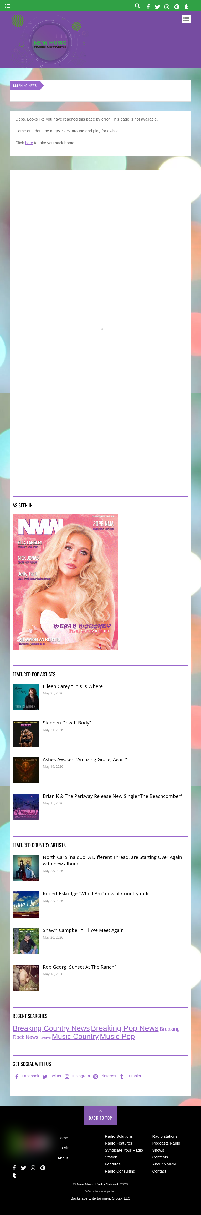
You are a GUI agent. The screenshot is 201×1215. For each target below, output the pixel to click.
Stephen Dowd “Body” (67, 723)
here (29, 142)
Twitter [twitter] (51, 1076)
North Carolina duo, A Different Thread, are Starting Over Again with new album (112, 860)
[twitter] (157, 6)
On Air (63, 1148)
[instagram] (167, 6)
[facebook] (148, 6)
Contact (159, 1171)
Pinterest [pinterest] (104, 1076)
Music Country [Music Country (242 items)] (75, 1036)
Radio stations (164, 1136)
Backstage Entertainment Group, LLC (100, 1198)
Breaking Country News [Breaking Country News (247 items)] (51, 1028)
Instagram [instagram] (77, 1076)
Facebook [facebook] (26, 1076)
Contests (160, 1157)
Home (63, 1138)
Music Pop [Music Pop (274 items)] (117, 1036)
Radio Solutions (119, 1136)
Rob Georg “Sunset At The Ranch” (79, 967)
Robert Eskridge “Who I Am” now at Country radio (97, 893)
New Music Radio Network (98, 1184)
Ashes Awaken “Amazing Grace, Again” (85, 759)
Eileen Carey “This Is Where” (73, 686)
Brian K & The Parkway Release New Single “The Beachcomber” (112, 796)
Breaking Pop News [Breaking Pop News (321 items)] (125, 1028)
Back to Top (100, 1118)
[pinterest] (177, 6)
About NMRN (164, 1164)
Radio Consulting (120, 1171)
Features (113, 1164)
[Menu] (8, 6)
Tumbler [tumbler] (129, 1076)
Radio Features (118, 1143)
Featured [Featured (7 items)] (45, 1037)
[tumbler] (186, 6)
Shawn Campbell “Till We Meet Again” (84, 930)
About (63, 1158)
